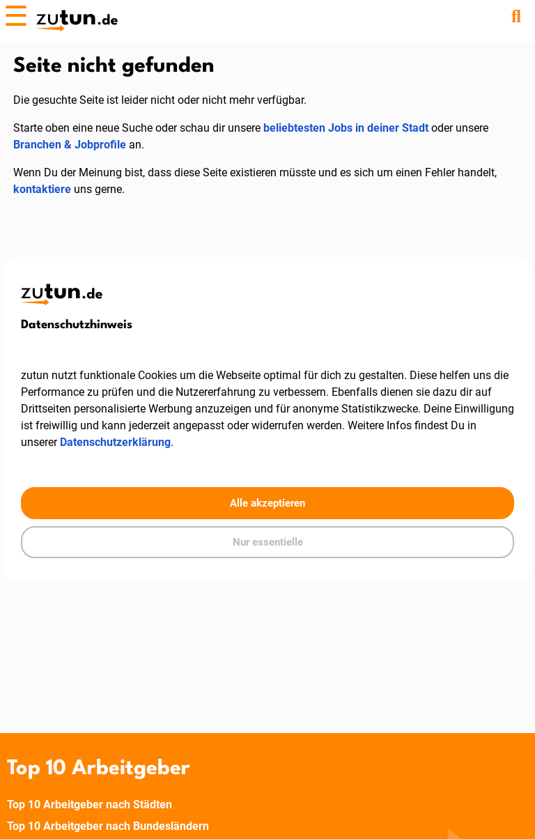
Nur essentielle (268, 542)
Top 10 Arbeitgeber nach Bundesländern (108, 826)
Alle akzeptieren (267, 503)
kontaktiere (42, 189)
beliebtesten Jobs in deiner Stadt (345, 127)
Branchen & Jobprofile (69, 144)
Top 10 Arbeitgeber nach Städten (89, 804)
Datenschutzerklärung (115, 442)
